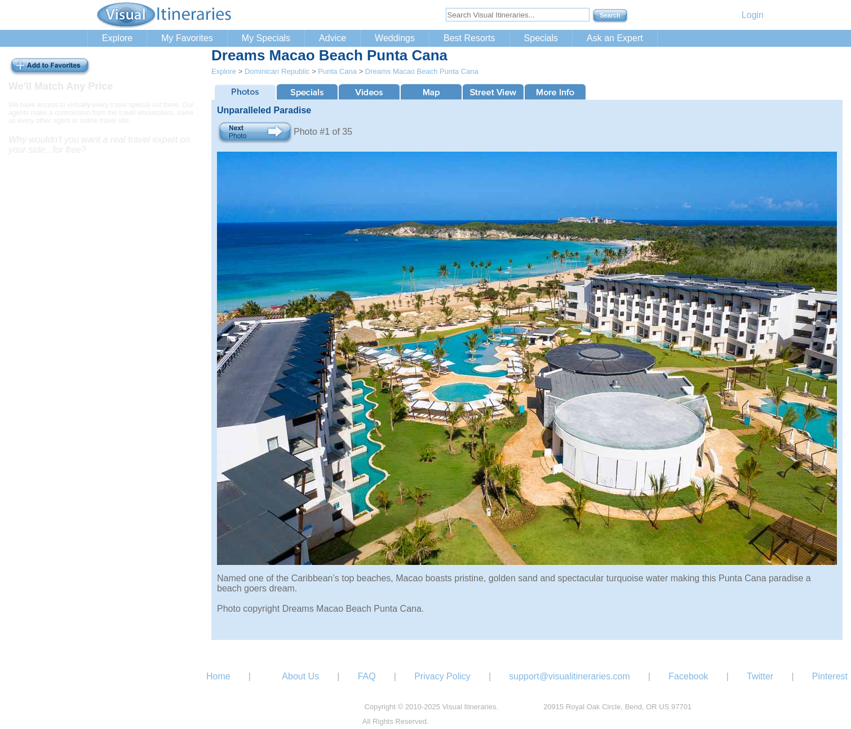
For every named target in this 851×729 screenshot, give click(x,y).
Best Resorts (469, 38)
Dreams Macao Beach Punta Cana (421, 71)
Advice (332, 38)
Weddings (395, 38)
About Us (300, 676)
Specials (541, 38)
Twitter (760, 676)
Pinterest (830, 676)
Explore (117, 38)
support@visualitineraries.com (569, 676)
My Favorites (187, 38)
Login (753, 15)
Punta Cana (337, 71)
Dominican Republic (277, 71)
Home (218, 676)
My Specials (266, 38)
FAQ (367, 676)
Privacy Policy (442, 676)
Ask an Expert (615, 38)
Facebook (688, 676)
